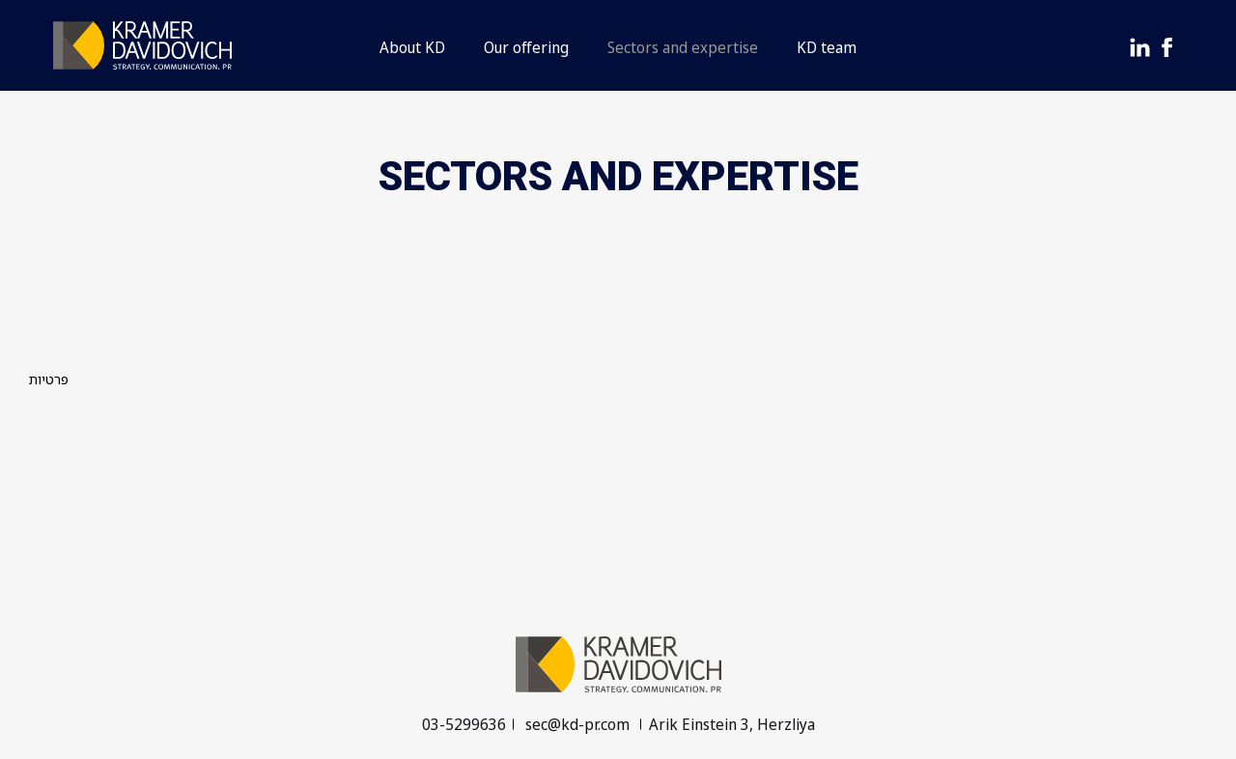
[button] (618, 45)
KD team (827, 47)
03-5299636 (464, 724)
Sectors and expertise (682, 47)
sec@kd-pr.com (579, 724)
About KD (412, 47)
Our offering (526, 47)
